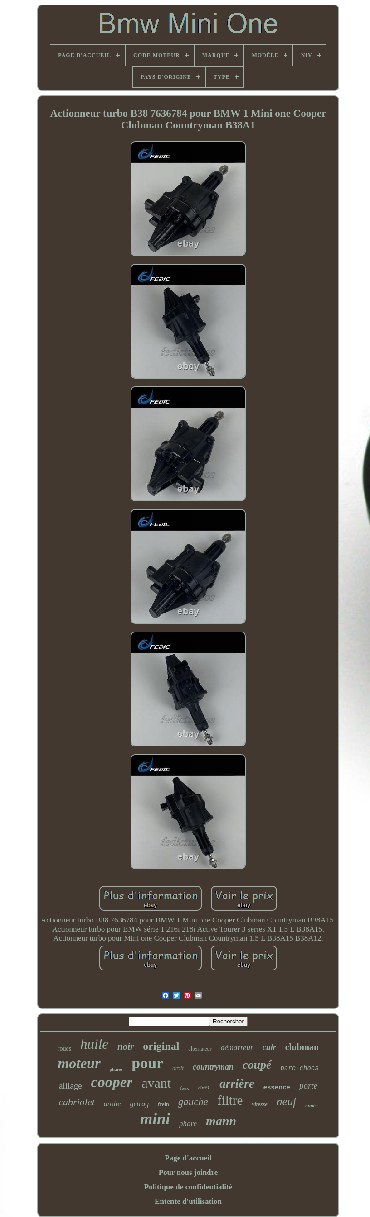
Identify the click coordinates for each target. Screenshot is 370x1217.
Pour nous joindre (188, 1172)
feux (184, 1088)
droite (112, 1104)
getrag (139, 1104)
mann (221, 1121)
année (311, 1105)
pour (147, 1063)
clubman (302, 1047)
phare (188, 1123)
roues (64, 1048)
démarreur (237, 1047)
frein (163, 1104)
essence (276, 1087)
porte (308, 1085)
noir (125, 1046)
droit (178, 1068)
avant (156, 1082)
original (161, 1046)
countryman (213, 1066)
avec (204, 1086)
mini (155, 1119)
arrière (236, 1083)
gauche (193, 1102)
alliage (70, 1085)
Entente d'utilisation (188, 1201)
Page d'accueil (188, 1158)
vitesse (260, 1104)
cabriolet (76, 1102)
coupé (257, 1064)
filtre (230, 1100)
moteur (79, 1063)
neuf (286, 1101)
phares (116, 1069)
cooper (112, 1082)
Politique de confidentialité (188, 1187)
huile (94, 1044)
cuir (269, 1047)
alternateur (199, 1049)
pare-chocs (300, 1068)
